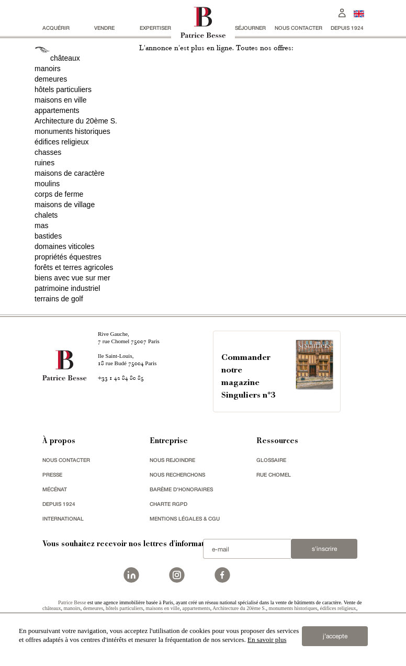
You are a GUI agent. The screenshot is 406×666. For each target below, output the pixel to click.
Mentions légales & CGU (185, 518)
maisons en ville (61, 100)
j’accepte (335, 636)
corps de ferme (59, 194)
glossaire (271, 460)
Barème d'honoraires (181, 489)
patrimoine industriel (67, 288)
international (63, 518)
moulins (47, 183)
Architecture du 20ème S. (76, 121)
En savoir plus (266, 640)
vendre (104, 28)
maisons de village (65, 204)
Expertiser (155, 28)
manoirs (48, 68)
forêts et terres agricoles (74, 267)
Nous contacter (298, 28)
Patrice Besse (72, 602)
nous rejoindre (172, 460)
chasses (48, 152)
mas (41, 225)
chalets (46, 215)
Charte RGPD (168, 504)
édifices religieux (62, 142)
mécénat (54, 489)
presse (52, 474)
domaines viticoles (64, 246)
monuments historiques (72, 131)
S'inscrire (324, 548)
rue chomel (273, 474)
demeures (51, 79)
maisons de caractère (70, 173)
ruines (44, 163)
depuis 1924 (347, 28)
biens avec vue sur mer (72, 278)
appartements (57, 110)
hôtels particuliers (63, 89)
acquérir (56, 28)
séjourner (250, 28)
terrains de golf (59, 299)
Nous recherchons (177, 474)
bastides (48, 236)
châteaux (65, 58)
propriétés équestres (68, 257)
